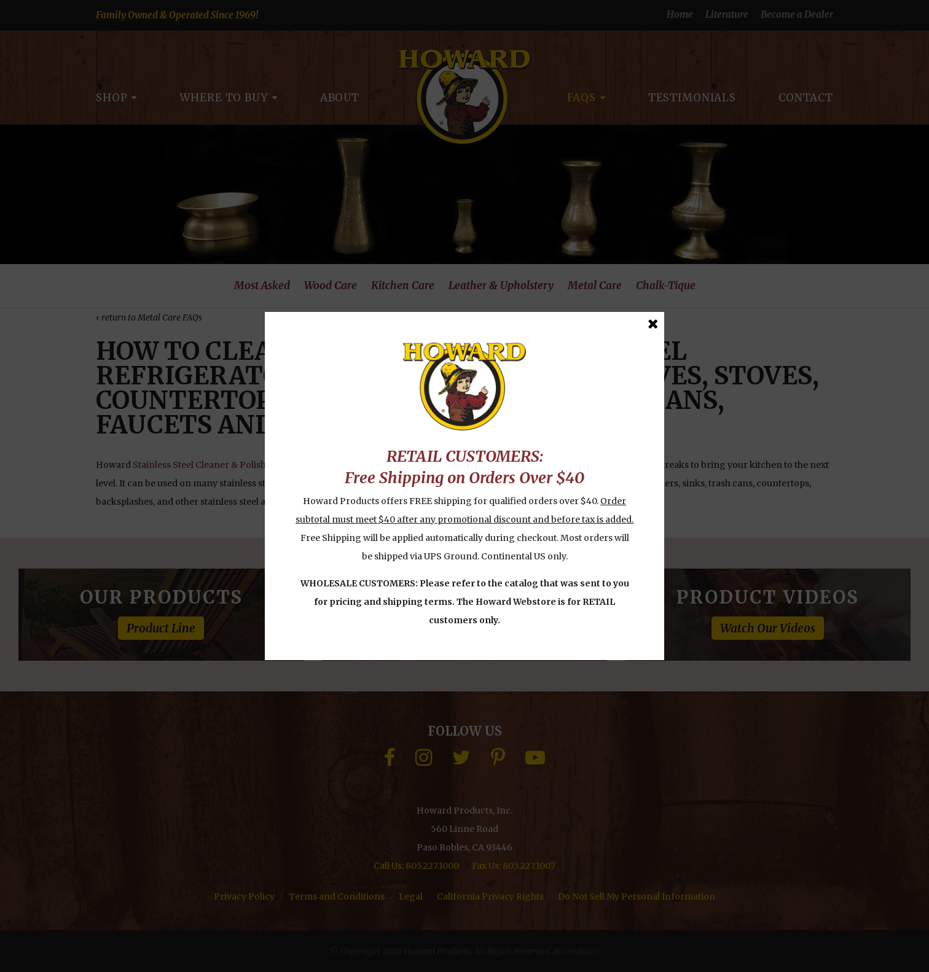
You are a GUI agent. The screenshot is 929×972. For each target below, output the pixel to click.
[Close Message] (653, 324)
